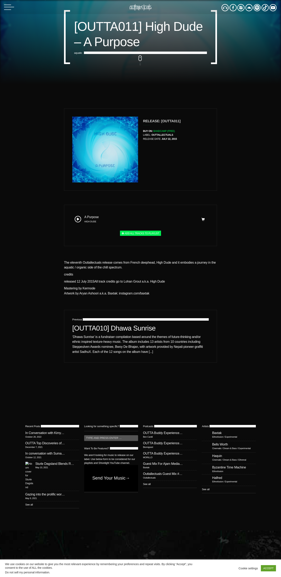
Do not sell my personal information (27, 572)
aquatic (78, 241)
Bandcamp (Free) (164, 508)
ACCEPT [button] (268, 568)
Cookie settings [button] (248, 568)
